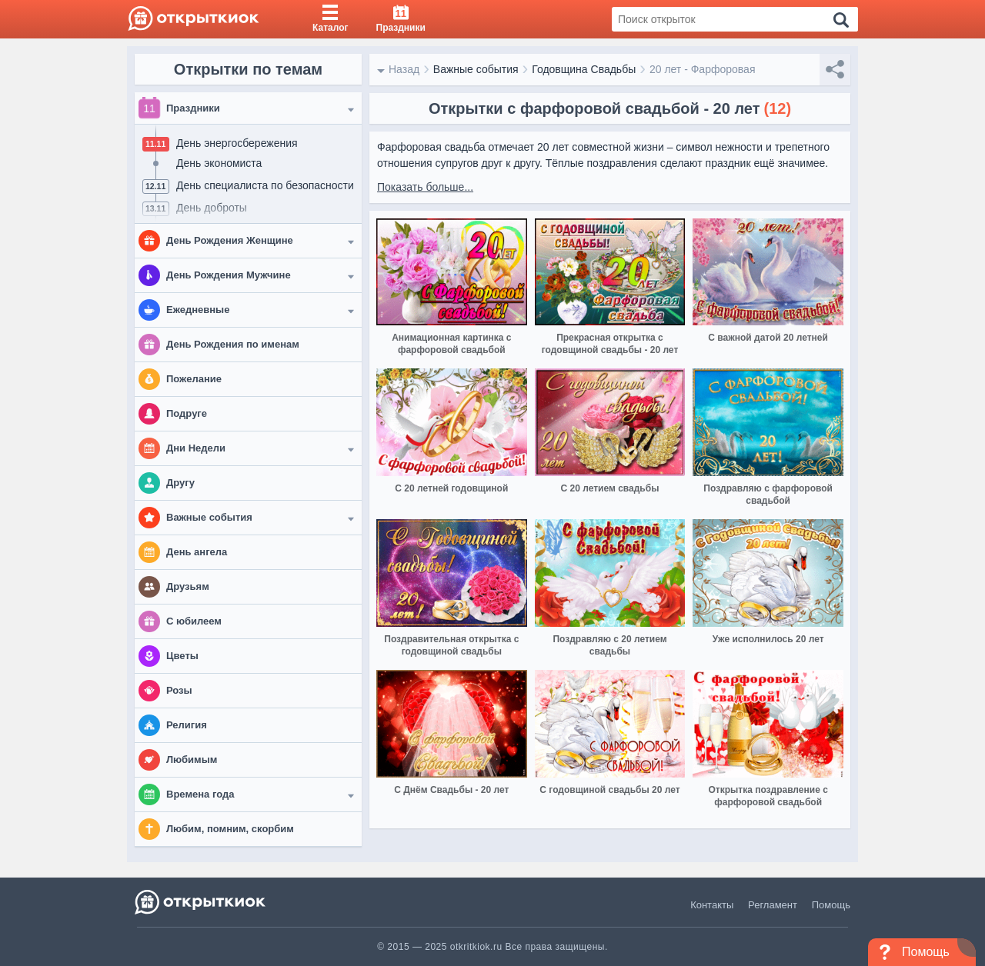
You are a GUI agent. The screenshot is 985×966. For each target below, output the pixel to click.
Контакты (711, 905)
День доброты (211, 208)
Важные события (476, 69)
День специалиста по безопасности (265, 185)
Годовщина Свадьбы (584, 69)
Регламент (772, 905)
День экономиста (219, 163)
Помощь (831, 905)
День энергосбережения (237, 143)
